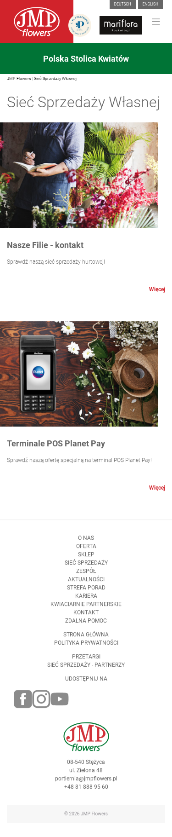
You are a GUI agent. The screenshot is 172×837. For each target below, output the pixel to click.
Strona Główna (86, 639)
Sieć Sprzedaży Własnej (55, 78)
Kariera (86, 600)
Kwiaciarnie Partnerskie (86, 609)
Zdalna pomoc (86, 625)
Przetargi (86, 661)
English (150, 4)
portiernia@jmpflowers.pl (86, 783)
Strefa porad (86, 592)
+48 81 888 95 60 (86, 791)
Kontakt (86, 617)
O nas (86, 542)
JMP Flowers (19, 78)
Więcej (157, 289)
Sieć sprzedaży (86, 567)
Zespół (86, 575)
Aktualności (86, 584)
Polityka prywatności (86, 647)
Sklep (86, 559)
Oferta (86, 551)
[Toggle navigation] (156, 22)
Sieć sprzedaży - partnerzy (86, 669)
